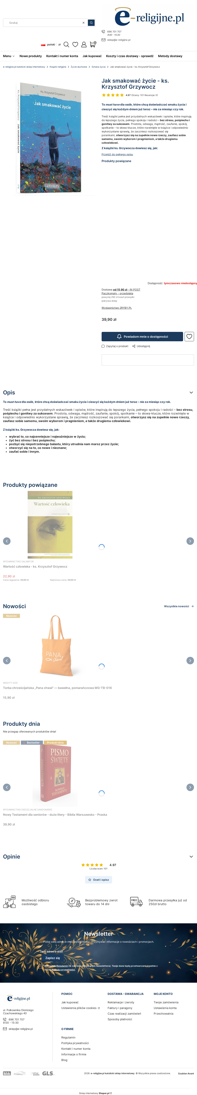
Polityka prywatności (75, 1043)
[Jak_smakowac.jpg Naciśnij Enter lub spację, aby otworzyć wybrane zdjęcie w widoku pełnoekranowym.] (49, 139)
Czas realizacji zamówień (124, 1013)
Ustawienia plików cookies (79, 1008)
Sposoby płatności (120, 1019)
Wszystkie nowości (179, 606)
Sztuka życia (99, 66)
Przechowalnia (163, 1013)
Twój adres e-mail (51, 951)
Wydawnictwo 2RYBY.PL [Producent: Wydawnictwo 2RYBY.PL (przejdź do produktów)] (117, 307)
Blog (64, 1060)
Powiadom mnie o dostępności (142, 336)
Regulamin (62, 965)
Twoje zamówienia (166, 1002)
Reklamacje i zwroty (121, 1002)
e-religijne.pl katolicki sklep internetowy (24, 66)
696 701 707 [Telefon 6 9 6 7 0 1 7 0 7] (114, 31)
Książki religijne (58, 66)
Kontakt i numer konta (75, 1048)
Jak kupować (69, 1002)
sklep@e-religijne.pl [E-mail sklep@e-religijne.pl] (118, 39)
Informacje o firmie (73, 1054)
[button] (91, 23)
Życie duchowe (79, 66)
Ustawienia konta (165, 1008)
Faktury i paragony (120, 1008)
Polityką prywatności (63, 969)
